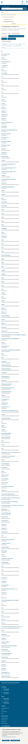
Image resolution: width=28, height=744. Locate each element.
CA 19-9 (3, 107)
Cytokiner (3, 661)
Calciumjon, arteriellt (6, 133)
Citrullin (3, 414)
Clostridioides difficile (6, 433)
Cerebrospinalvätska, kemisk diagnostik (10, 338)
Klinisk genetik (4, 36)
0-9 (19, 45)
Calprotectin (4, 152)
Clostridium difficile (5, 437)
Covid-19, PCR (4, 516)
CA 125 (2, 99)
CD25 (2, 232)
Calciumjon (3, 126)
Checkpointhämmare (6, 365)
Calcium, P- (3, 111)
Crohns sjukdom (5, 547)
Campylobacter (4, 156)
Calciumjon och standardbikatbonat (9, 130)
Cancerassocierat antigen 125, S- (8, 164)
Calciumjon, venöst (5, 145)
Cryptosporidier (4, 562)
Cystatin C (3, 638)
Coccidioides (4, 467)
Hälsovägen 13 (6, 693)
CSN (2, 566)
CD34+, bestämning (5, 255)
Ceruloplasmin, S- (5, 346)
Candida (3, 175)
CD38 (2, 259)
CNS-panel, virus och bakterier (8, 456)
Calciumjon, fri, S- (5, 137)
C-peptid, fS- (4, 524)
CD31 (2, 251)
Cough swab (4, 509)
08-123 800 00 (6, 690)
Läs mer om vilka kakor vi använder (9, 736)
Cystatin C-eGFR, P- (5, 642)
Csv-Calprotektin (5, 585)
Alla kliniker (4, 33)
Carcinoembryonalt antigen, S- (8, 186)
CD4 (2, 266)
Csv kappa (3, 581)
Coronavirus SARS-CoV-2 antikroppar (9, 501)
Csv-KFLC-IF (4, 592)
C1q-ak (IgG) (4, 73)
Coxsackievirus (4, 520)
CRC (2, 535)
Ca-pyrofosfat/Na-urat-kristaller (8, 179)
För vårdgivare (4, 711)
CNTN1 (2, 460)
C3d (2, 88)
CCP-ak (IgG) (4, 205)
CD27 (2, 240)
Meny (27, 2)
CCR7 (2, 209)
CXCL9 (2, 630)
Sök (24, 8)
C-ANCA (3, 160)
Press (2, 713)
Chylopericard (4, 403)
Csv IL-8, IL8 (4, 577)
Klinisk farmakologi (15, 33)
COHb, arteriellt (4, 475)
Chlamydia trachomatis (6, 384)
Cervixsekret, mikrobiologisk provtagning (10, 350)
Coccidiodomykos (5, 463)
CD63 (2, 281)
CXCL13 (3, 623)
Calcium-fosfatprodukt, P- (7, 122)
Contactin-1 (3, 490)
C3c (2, 84)
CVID (2, 611)
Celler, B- (3, 308)
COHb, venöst (4, 482)
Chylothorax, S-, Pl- (5, 406)
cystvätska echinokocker (6, 653)
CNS (2, 448)
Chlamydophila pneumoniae (7, 387)
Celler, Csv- (3, 312)
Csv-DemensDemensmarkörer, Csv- (9, 588)
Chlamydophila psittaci (6, 391)
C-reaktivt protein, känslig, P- (7, 539)
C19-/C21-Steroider (5, 54)
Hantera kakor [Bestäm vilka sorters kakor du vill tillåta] (5, 740)
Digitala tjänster (4, 723)
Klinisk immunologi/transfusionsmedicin (16, 36)
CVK (2, 615)
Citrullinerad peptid (5, 418)
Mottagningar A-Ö (4, 718)
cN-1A (2, 444)
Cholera (3, 395)
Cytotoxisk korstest (5, 676)
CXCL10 (3, 619)
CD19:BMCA (4, 228)
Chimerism (3, 380)
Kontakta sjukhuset (5, 708)
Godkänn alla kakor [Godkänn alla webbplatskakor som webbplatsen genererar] (15, 740)
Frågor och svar (4, 719)
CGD (2, 357)
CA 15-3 (3, 103)
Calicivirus (3, 149)
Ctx (2, 604)
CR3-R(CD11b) (4, 532)
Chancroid (3, 361)
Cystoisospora (4, 649)
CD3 (2, 243)
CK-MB (2, 429)
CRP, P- (2, 554)
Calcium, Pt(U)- (4, 114)
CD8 (2, 285)
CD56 (2, 277)
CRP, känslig (4, 551)
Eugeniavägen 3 (7, 703)
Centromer (3, 327)
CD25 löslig (3, 236)
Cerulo (2, 342)
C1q (2, 69)
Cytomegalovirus (5, 672)
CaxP (2, 198)
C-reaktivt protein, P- (6, 543)
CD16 (2, 217)
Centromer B (4, 331)
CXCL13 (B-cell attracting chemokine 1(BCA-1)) (11, 626)
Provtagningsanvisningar (8, 19)
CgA (2, 353)
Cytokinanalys (4, 657)
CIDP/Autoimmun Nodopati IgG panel (9, 410)
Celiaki (2, 300)
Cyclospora (3, 634)
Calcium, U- (3, 118)
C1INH (2, 58)
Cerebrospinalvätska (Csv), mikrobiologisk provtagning (13, 334)
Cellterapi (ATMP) (5, 315)
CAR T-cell (3, 183)
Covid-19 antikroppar (6, 513)
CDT (2, 289)
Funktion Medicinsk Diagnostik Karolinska (8, 14)
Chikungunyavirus (5, 376)
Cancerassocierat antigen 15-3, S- (8, 168)
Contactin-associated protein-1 (8, 494)
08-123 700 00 (6, 700)
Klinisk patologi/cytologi (6, 41)
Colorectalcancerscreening (7, 486)
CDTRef (3, 293)
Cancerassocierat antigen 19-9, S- (8, 171)
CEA (2, 296)
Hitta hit (3, 709)
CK (2, 422)
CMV (2, 441)
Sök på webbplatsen (6, 7)
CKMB (2, 425)
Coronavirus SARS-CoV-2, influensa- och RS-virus (12, 505)
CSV (2, 570)
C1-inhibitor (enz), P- (5, 61)
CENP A (3, 319)
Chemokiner (4, 372)
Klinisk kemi (4, 38)
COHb (2, 471)
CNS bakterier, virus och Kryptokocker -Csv (11, 452)
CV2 (2, 607)
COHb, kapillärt (4, 478)
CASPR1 (3, 190)
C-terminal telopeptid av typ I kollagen (9, 600)
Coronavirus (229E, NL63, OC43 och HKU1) (10, 497)
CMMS (9, 33)
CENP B (3, 323)
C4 (1, 92)
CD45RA (3, 270)
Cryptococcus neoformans (7, 558)
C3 (1, 80)
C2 (1, 76)
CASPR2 (3, 194)
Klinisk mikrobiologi (11, 38)
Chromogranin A (5, 399)
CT (1, 596)
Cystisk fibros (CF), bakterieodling (8, 645)
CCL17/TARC (4, 202)
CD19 (2, 221)
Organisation (3, 721)
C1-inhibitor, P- (4, 65)
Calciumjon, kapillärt (5, 141)
